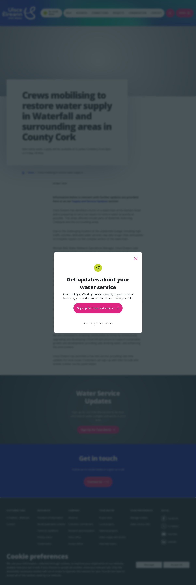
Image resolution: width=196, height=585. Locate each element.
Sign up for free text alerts (98, 308)
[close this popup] (136, 259)
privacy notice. (103, 323)
